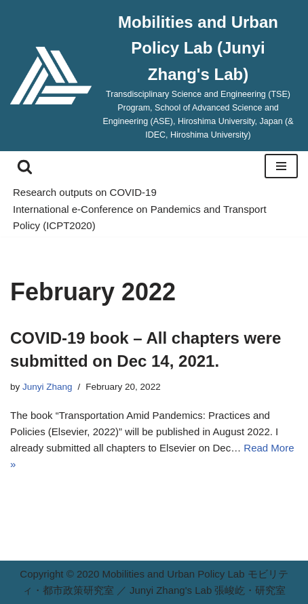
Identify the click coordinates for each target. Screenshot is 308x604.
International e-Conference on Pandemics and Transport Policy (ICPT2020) (140, 217)
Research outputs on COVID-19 (85, 192)
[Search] (25, 166)
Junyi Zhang (47, 387)
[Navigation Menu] (281, 166)
